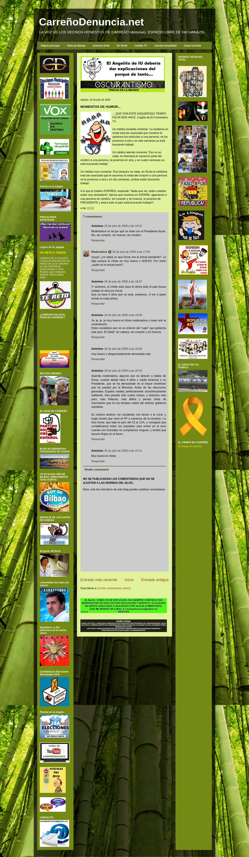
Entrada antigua (155, 580)
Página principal (50, 45)
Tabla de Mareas (76, 45)
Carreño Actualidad (165, 45)
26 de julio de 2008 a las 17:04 (131, 251)
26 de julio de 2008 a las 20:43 (123, 370)
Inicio (129, 580)
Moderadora (99, 251)
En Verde (122, 45)
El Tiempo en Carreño (190, 446)
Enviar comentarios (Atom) (114, 588)
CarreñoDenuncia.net (91, 22)
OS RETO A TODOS (53, 252)
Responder (98, 240)
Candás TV (141, 45)
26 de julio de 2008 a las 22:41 (123, 450)
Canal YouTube (192, 45)
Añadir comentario (96, 469)
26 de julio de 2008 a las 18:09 (123, 315)
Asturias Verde (101, 45)
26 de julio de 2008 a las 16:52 (123, 225)
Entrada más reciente (98, 580)
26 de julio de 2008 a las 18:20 (123, 348)
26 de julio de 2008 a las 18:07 (123, 281)
